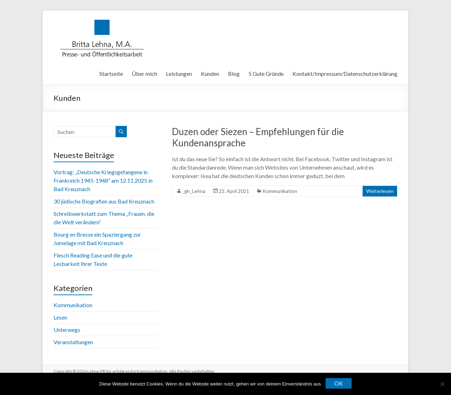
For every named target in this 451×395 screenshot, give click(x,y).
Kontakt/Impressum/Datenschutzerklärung (344, 73)
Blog (234, 73)
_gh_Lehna (193, 191)
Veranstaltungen (73, 342)
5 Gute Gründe (266, 73)
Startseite (111, 73)
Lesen (60, 317)
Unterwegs (67, 329)
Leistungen (179, 73)
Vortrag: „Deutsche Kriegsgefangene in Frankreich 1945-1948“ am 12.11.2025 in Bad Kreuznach (103, 180)
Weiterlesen (380, 191)
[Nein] (442, 384)
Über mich (144, 73)
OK (338, 383)
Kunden (210, 73)
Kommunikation (279, 191)
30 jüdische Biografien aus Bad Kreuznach (104, 201)
